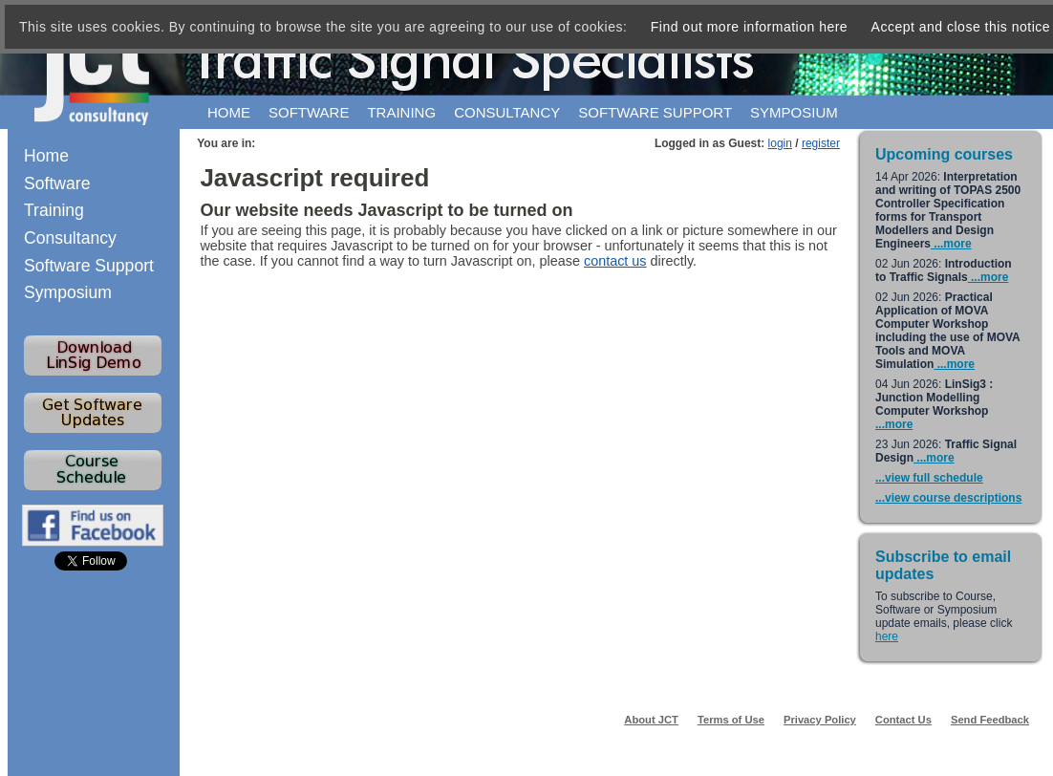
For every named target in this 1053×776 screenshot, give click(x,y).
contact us (615, 261)
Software (309, 112)
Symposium (794, 112)
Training (401, 112)
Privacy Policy (820, 719)
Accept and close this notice (961, 26)
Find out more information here (749, 26)
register (821, 143)
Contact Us (903, 719)
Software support (655, 112)
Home (228, 112)
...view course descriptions (948, 498)
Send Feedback (990, 719)
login (780, 143)
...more (951, 243)
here (886, 636)
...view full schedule (929, 478)
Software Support (89, 265)
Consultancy (507, 112)
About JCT (651, 719)
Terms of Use (731, 719)
